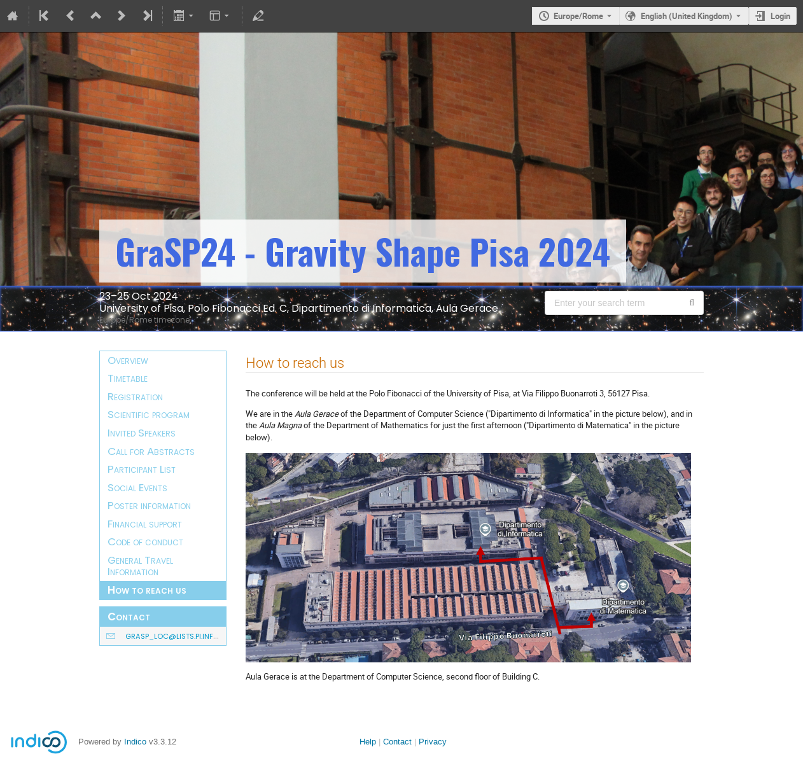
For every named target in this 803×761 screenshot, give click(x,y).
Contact (397, 741)
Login (780, 16)
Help (368, 741)
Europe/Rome (578, 16)
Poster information (149, 505)
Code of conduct (145, 541)
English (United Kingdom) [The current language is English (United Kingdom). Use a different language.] (686, 16)
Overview (128, 360)
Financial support (145, 523)
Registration (135, 396)
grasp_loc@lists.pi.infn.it (175, 636)
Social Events (137, 487)
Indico (135, 741)
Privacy (433, 741)
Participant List (142, 469)
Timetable (128, 378)
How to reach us (147, 589)
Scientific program (149, 414)
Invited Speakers (142, 432)
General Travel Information (140, 566)
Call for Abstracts (151, 451)
